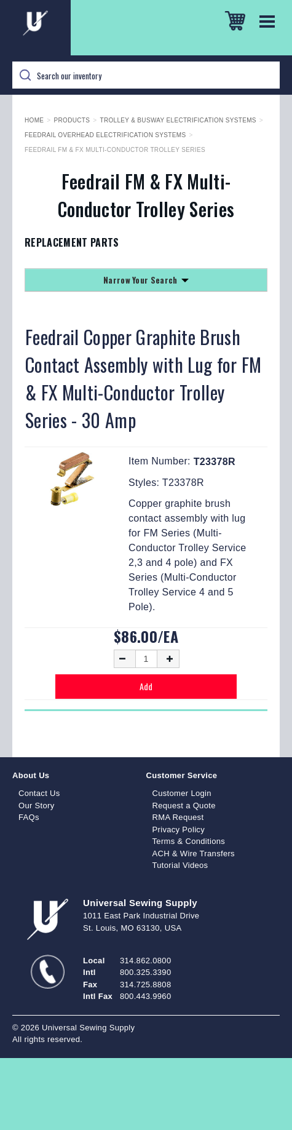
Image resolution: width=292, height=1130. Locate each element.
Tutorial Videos (180, 865)
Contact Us (39, 793)
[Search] (146, 75)
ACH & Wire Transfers (193, 853)
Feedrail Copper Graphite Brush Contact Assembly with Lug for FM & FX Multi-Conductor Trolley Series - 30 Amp (143, 378)
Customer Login (181, 793)
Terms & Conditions (189, 841)
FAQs (28, 817)
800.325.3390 (145, 972)
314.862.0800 (145, 960)
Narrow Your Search (146, 280)
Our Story (36, 805)
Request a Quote (184, 805)
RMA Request (178, 817)
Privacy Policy (178, 829)
